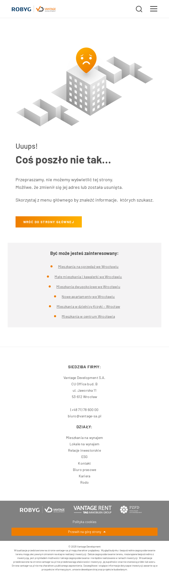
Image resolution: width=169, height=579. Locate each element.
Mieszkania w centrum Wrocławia (88, 316)
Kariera (84, 476)
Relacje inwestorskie (84, 450)
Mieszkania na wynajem (84, 437)
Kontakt (84, 463)
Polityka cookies (84, 522)
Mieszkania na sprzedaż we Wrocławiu (88, 266)
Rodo (84, 482)
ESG (84, 456)
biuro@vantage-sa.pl (84, 416)
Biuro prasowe (84, 469)
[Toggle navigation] (154, 9)
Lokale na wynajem (84, 444)
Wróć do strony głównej (48, 222)
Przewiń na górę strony (87, 532)
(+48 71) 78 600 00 (84, 409)
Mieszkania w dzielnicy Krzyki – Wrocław (88, 306)
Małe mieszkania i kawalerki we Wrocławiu (88, 277)
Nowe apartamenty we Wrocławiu (88, 296)
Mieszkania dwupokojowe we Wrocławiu (88, 286)
